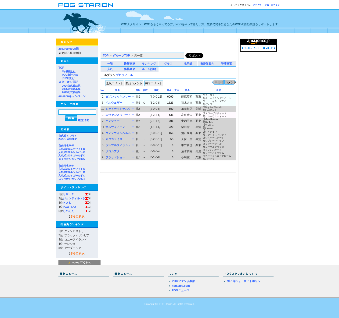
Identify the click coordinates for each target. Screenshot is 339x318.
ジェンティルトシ (74, 198)
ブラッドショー (115, 157)
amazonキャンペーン (72, 96)
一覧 (110, 63)
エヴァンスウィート (118, 115)
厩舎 (187, 90)
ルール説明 (149, 69)
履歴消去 (83, 120)
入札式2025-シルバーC (71, 152)
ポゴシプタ (112, 151)
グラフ (168, 63)
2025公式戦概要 (67, 139)
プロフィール (124, 75)
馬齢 (138, 90)
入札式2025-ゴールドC (71, 155)
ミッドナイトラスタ (118, 108)
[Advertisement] (155, 46)
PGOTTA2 (69, 206)
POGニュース (180, 290)
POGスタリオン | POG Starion (85, 5)
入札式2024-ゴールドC (71, 175)
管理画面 (226, 63)
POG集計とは (70, 74)
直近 (176, 90)
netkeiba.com (181, 285)
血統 (218, 90)
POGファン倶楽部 (183, 281)
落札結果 (129, 69)
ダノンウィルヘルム (118, 133)
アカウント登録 (261, 5)
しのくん (68, 211)
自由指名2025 (66, 145)
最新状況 (129, 63)
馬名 (117, 90)
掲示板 (188, 63)
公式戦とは (68, 78)
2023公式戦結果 (71, 92)
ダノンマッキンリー (118, 96)
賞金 (169, 90)
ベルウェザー (113, 102)
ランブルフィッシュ (118, 145)
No (102, 90)
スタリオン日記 (68, 82)
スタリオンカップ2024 (71, 178)
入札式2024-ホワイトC (71, 168)
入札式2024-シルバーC (71, 172)
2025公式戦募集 (71, 89)
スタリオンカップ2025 (71, 159)
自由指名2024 (66, 165)
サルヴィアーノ (115, 127)
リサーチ (68, 194)
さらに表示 (77, 216)
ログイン (275, 5)
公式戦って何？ (67, 135)
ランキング (149, 63)
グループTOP (121, 55)
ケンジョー (112, 121)
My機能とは (69, 71)
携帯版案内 (207, 63)
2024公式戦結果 (71, 85)
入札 (110, 69)
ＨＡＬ (67, 202)
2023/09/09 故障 (68, 48)
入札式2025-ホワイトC (71, 149)
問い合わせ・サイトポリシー (245, 281)
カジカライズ (113, 139)
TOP (61, 67)
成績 (156, 90)
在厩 (145, 90)
